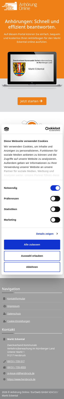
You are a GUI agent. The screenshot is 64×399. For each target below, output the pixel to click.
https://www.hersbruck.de (21, 379)
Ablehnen (32, 266)
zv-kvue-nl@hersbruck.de (20, 373)
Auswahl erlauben (32, 255)
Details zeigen (44, 233)
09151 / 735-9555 (16, 367)
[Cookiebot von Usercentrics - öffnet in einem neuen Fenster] (45, 129)
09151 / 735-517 (16, 361)
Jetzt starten (31, 101)
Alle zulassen (32, 244)
